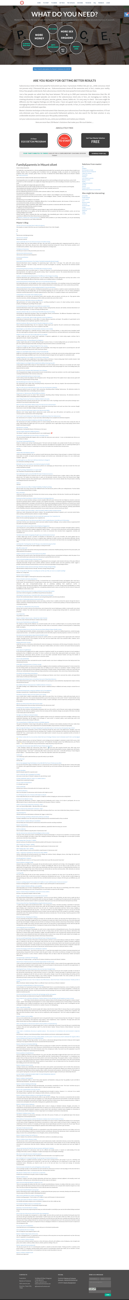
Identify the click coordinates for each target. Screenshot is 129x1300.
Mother (84, 181)
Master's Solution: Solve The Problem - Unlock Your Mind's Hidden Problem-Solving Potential (38, 510)
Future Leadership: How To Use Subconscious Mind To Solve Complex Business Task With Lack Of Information (42, 520)
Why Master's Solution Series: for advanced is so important (30, 1172)
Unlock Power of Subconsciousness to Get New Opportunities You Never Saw (35, 961)
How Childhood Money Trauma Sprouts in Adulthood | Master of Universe (34, 685)
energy (84, 207)
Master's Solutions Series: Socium (24, 1065)
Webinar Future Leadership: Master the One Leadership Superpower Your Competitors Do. (38, 516)
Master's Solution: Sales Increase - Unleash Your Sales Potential (31, 618)
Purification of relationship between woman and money (29, 599)
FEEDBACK (101, 2)
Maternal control (86, 180)
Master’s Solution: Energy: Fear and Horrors (27, 1135)
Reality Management (70, 1283)
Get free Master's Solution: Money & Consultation (28, 821)
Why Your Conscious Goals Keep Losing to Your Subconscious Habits (33, 410)
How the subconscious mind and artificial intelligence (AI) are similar (32, 833)
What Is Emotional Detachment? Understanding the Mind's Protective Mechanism (35, 287)
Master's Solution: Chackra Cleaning (25, 1239)
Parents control (86, 188)
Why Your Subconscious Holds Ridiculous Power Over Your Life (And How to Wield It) (36, 387)
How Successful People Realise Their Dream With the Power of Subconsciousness (36, 938)
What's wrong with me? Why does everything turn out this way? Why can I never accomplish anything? (40, 571)
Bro (83, 167)
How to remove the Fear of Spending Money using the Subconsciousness (34, 903)
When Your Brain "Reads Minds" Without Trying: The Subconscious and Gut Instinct (36, 404)
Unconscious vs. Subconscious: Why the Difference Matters (30, 393)
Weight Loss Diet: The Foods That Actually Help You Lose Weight (31, 334)
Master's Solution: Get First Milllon (24, 1016)
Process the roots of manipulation (24, 1225)
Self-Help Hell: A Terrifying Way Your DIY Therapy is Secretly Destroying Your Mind (36, 544)
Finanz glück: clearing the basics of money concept (28, 664)
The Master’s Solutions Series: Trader (25, 1113)
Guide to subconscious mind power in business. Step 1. (29, 808)
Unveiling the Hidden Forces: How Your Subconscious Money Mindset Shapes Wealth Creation (39, 629)
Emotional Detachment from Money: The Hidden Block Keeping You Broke (34, 268)
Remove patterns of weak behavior (25, 1053)
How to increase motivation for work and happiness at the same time (33, 1167)
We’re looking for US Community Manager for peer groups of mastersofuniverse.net (37, 1158)
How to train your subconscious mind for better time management (32, 1213)
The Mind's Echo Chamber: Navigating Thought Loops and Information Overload (35, 535)
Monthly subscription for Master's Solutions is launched (29, 1199)
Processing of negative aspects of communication (28, 1203)
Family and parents (23, 175)
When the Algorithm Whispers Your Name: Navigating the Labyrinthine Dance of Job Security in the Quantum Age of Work (45, 728)
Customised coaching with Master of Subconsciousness (30, 985)
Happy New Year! (20, 759)
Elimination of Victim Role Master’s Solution (26, 1207)
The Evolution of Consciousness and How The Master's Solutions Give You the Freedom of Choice (40, 1119)
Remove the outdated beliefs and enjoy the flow (28, 1089)
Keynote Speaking (20, 770)
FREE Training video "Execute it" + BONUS (26, 840)
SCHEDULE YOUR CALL (99, 153)
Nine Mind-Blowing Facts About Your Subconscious (28, 382)
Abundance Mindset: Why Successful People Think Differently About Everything (35, 312)
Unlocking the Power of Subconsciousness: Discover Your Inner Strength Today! (35, 969)
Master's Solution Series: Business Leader (26, 1139)
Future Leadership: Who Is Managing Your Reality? (28, 774)
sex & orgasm (85, 199)
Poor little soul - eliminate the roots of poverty (27, 606)
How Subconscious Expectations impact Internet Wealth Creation (32, 635)
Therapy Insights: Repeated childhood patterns (27, 431)
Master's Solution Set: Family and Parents (29, 217)
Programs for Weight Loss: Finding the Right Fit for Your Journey (32, 346)
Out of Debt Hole (20, 614)
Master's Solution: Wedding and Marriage (26, 1084)
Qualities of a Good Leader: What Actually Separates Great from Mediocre (34, 317)
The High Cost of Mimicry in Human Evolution (27, 715)
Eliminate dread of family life (89, 171)
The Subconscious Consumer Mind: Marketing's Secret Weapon (31, 370)
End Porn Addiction (21, 829)
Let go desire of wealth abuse (23, 650)
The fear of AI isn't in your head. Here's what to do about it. (30, 225)
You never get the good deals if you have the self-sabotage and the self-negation (36, 994)
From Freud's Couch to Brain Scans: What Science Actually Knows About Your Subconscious (38, 416)
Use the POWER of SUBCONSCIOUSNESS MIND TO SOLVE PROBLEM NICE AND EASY (35, 1074)
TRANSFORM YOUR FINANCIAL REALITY (25, 452)
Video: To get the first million (23, 1007)
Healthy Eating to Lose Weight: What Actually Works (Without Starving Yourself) (35, 363)
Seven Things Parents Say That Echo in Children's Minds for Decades (32, 399)
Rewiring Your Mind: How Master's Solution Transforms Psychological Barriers (35, 498)
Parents (84, 186)
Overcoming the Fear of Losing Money (25, 927)
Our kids (84, 184)
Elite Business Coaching (22, 427)
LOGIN (108, 2)
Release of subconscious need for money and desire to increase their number (35, 591)
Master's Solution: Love (22, 1177)
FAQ (95, 2)
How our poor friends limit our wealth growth (27, 622)
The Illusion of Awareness (22, 249)
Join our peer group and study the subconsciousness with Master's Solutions (35, 1148)
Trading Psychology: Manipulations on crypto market (29, 470)
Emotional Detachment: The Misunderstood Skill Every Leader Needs (33, 306)
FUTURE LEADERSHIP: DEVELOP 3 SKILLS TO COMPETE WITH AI (30, 778)
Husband (84, 176)
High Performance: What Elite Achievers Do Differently (29, 300)
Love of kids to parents (87, 178)
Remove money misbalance (23, 575)
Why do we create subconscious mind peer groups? (29, 1154)
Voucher (18, 448)
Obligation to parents (87, 183)
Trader (83, 212)
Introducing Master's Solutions (23, 858)
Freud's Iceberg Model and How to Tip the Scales (28, 376)
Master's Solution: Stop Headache (24, 1078)
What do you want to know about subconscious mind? (29, 703)
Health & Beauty (86, 197)
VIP (17, 229)
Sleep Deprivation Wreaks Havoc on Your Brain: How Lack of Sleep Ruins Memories (36, 679)
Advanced (84, 204)
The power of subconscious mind (24, 1128)
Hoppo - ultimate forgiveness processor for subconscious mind (31, 896)
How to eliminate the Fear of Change (25, 1229)
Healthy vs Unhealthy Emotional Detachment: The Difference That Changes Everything (37, 276)
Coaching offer (20, 873)
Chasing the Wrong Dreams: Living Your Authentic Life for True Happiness (34, 690)
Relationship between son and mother (91, 189)
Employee (84, 210)
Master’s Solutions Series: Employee (25, 1104)
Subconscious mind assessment (24, 253)
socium (84, 213)
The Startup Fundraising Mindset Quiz (25, 441)
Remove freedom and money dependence (26, 579)
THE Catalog (71, 2)
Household (84, 175)
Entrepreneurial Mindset (22, 257)
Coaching (80, 2)
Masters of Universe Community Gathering (26, 1044)
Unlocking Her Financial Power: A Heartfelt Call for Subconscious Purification (34, 595)
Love (83, 200)
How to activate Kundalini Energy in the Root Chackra (29, 559)
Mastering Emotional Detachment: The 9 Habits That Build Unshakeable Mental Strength (37, 261)
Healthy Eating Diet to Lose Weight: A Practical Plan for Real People (32, 357)
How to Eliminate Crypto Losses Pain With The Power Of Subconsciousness (34, 474)
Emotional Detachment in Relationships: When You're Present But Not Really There (36, 281)
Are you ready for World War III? (24, 782)
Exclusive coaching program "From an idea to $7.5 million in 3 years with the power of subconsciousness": (42, 882)
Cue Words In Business (21, 790)
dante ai (18, 483)
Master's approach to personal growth (25, 1245)
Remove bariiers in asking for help (24, 862)
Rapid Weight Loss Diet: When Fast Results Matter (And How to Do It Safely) (34, 329)
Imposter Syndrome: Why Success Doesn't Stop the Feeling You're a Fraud (34, 323)
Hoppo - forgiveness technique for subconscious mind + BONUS (31, 852)
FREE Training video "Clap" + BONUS (24, 848)
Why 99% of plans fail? (21, 548)
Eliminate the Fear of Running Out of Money (26, 917)
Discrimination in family (87, 170)
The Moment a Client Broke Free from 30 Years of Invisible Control (32, 435)
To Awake (54, 2)
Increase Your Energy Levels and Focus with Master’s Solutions (31, 948)
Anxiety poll (19, 755)
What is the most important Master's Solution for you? (29, 1182)
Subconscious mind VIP (22, 237)
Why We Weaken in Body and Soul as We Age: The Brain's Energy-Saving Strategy (36, 566)
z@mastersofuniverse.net (42, 1286)
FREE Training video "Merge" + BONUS (25, 844)
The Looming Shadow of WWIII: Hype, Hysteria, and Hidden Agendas (32, 722)
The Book (88, 2)
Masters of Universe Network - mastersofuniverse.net (67, 1279)
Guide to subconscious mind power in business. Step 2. (29, 804)
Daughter (84, 168)
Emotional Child (86, 205)
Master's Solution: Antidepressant (24, 1252)
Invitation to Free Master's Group (24, 799)
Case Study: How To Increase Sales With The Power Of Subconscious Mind (34, 746)
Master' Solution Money (22, 825)
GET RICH (62, 2)
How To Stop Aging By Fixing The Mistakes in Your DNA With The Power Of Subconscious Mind (38, 763)
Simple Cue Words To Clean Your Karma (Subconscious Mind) (31, 553)
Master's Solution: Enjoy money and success (27, 1234)
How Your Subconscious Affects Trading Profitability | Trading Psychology (34, 487)
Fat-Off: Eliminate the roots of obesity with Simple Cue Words (31, 795)
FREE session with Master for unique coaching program (29, 1195)
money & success (86, 209)
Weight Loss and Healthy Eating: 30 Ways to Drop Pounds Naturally (32, 351)
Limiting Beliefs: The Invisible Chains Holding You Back (29, 294)
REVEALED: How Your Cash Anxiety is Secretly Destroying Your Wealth (33, 464)
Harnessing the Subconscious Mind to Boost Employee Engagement (32, 526)
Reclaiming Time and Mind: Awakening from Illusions (28, 707)
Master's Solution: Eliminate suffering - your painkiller (29, 886)
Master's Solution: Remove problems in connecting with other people (33, 1095)
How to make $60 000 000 (22, 658)
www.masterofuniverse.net (43, 1284)
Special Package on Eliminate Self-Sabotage (27, 957)
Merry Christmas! (20, 492)
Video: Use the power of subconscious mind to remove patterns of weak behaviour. (36, 1023)
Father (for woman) (86, 173)
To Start (46, 2)
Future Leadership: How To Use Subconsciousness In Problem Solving (33, 241)
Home (39, 2)
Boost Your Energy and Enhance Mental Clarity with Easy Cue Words (32, 816)
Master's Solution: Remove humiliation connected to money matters (33, 891)
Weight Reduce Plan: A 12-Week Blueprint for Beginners (29, 340)
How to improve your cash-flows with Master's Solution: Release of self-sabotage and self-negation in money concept (45, 998)
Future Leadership (20, 786)
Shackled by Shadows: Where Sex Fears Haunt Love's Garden (31, 694)
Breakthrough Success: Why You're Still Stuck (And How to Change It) (33, 460)
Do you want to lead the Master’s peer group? (27, 1190)
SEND (107, 1295)
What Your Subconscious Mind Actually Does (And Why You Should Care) (33, 420)
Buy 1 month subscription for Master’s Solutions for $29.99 (52, 69)
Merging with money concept (23, 642)
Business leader (86, 202)
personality (85, 196)
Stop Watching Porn (21, 812)
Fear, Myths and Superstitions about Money (27, 673)
